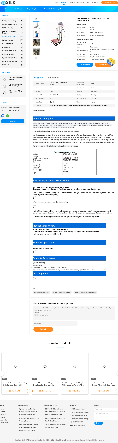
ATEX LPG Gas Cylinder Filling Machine (85, 292)
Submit (43, 329)
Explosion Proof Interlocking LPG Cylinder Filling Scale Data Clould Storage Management (103, 385)
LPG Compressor (12, 44)
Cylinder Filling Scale (12, 37)
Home (2, 409)
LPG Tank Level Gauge (12, 51)
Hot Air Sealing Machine (12, 61)
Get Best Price (85, 65)
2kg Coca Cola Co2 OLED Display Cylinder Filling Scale (55, 426)
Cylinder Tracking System (12, 24)
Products (3, 412)
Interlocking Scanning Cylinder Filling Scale (15, 85)
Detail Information (38, 77)
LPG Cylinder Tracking (12, 21)
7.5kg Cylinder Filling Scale (15, 91)
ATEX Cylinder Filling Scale (41, 292)
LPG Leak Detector (12, 54)
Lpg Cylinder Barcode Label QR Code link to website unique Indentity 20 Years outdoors (28, 427)
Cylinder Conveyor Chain (12, 58)
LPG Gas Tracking (12, 28)
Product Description (53, 77)
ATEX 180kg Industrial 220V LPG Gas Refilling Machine (55, 419)
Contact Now (13, 121)
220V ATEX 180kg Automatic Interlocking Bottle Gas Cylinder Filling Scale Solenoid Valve (55, 411)
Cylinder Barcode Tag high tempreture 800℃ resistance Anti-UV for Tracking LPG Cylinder (28, 412)
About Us (3, 414)
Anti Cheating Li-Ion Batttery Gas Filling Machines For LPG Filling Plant (73, 385)
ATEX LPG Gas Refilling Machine (61, 292)
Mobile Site (3, 420)
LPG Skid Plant (12, 47)
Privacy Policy (4, 423)
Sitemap (2, 417)
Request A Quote (110, 2)
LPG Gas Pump (12, 65)
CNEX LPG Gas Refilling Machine (16, 78)
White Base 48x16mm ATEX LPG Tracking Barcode (29, 419)
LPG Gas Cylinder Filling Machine (12, 32)
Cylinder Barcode (12, 40)
